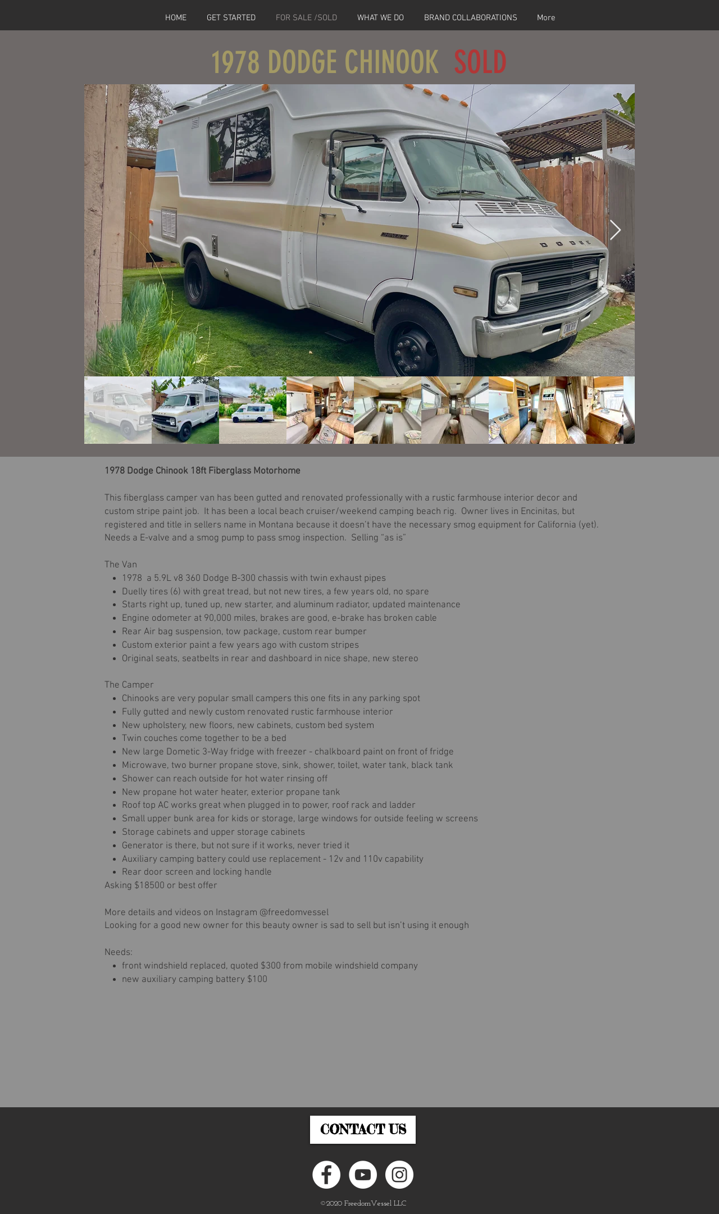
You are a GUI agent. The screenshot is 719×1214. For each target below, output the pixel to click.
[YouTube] (363, 1175)
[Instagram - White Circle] (399, 1175)
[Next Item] (615, 231)
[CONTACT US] (363, 1130)
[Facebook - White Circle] (326, 1175)
